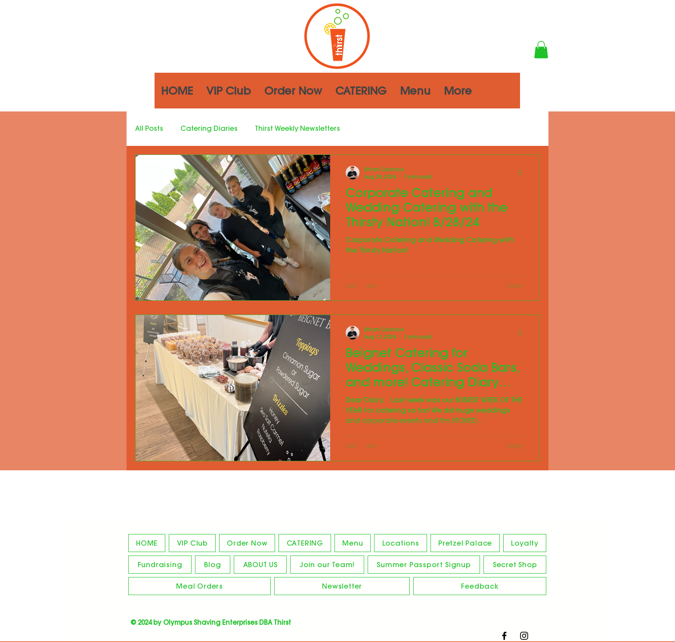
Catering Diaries (209, 128)
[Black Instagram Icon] (524, 635)
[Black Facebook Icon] (504, 635)
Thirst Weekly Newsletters (297, 128)
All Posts (149, 128)
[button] (541, 50)
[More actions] (522, 172)
